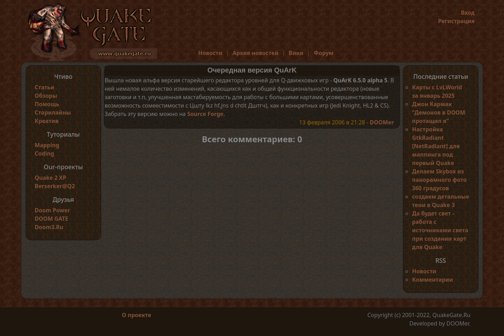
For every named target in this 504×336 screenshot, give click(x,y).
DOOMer (382, 122)
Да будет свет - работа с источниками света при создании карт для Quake (440, 230)
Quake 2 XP (50, 177)
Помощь (47, 104)
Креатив (46, 121)
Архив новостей (256, 53)
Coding (44, 153)
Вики (296, 53)
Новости (210, 53)
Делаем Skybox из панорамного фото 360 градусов (439, 179)
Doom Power (52, 210)
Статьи (44, 87)
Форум (324, 53)
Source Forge (205, 114)
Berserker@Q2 (55, 186)
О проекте (136, 315)
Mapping (47, 145)
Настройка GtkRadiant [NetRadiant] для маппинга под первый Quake (436, 146)
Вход (468, 12)
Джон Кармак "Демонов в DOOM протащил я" (438, 112)
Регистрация (456, 21)
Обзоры (46, 96)
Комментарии (432, 279)
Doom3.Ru (49, 227)
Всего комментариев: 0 (252, 139)
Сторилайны (53, 112)
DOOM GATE (51, 218)
